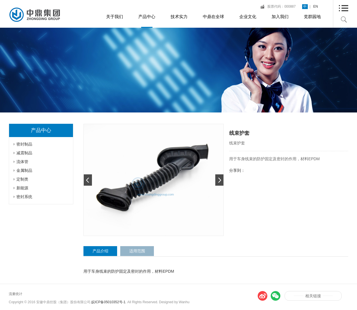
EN (315, 6)
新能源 (22, 188)
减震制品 (24, 153)
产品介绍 (100, 251)
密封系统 (24, 196)
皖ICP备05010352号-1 (108, 302)
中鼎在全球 (213, 16)
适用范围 (137, 251)
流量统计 (15, 294)
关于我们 (114, 16)
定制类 (22, 179)
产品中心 (146, 16)
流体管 (22, 161)
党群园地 (312, 16)
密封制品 (24, 144)
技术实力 (179, 16)
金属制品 (24, 170)
